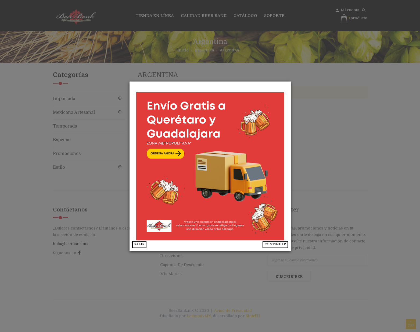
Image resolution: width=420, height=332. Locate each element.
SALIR (139, 244)
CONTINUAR (275, 244)
